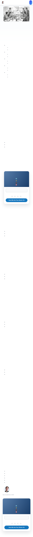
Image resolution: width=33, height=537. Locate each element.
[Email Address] (16, 190)
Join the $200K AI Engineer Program (30, 2)
